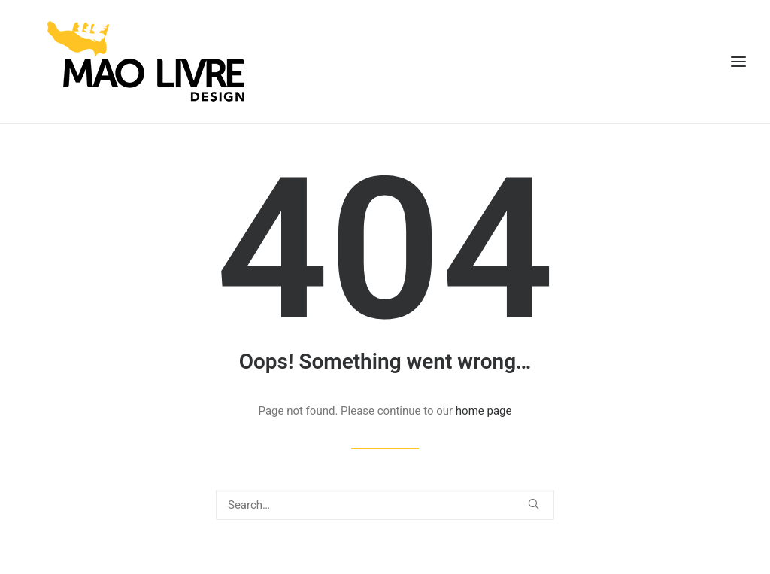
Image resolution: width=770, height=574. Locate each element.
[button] (533, 504)
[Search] (385, 505)
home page (484, 411)
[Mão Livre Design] (123, 61)
